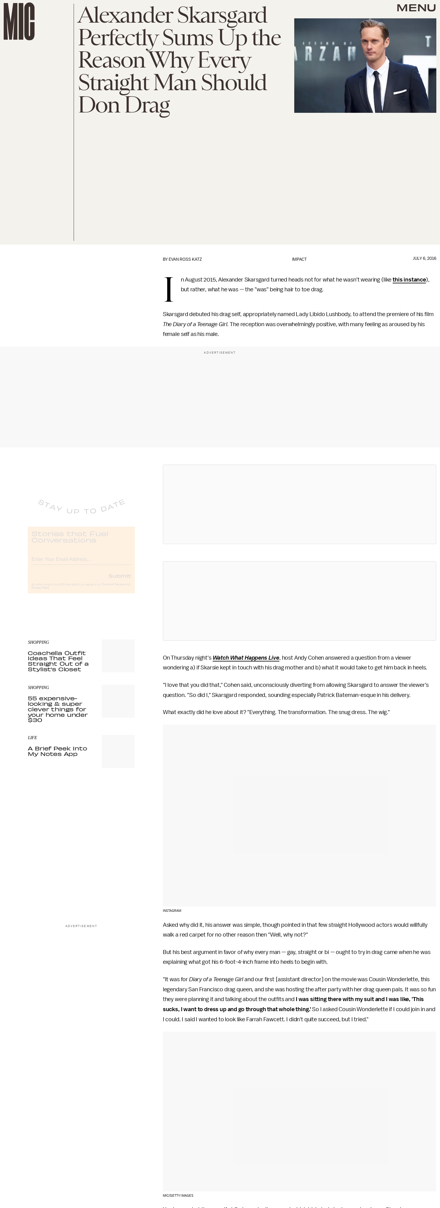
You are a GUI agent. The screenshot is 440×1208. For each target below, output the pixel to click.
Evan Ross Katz (185, 259)
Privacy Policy (40, 593)
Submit (119, 581)
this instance (409, 280)
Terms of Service (113, 589)
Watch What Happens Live (246, 658)
